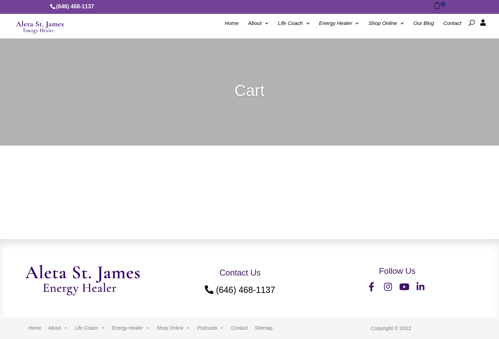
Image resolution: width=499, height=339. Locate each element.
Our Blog (423, 23)
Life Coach (290, 23)
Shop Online (383, 23)
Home (232, 23)
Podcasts (210, 328)
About (255, 23)
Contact (452, 23)
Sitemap (263, 328)
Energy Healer (335, 23)
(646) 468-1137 (75, 6)
